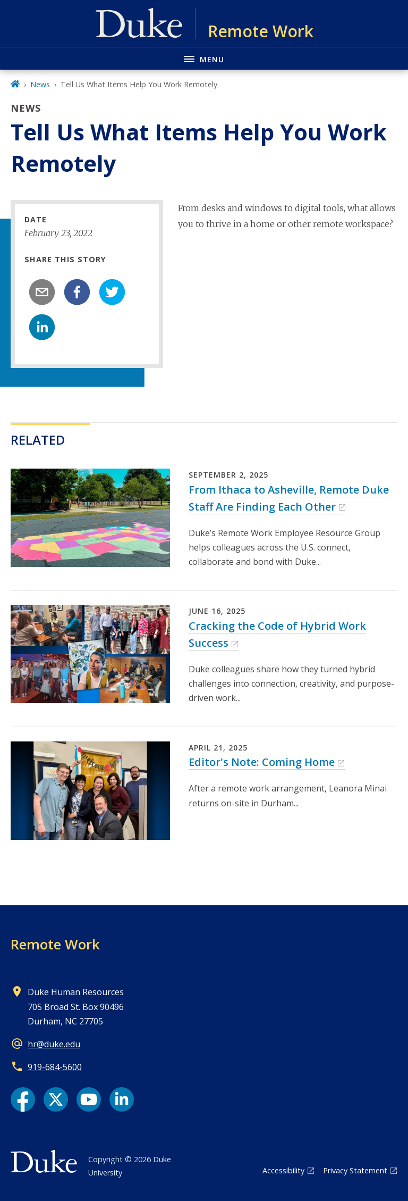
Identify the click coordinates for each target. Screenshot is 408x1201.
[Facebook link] (23, 1099)
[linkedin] (42, 327)
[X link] (56, 1099)
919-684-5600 (55, 1067)
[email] (42, 292)
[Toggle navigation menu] (204, 58)
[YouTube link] (88, 1099)
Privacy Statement (355, 1170)
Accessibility (283, 1170)
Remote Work (55, 944)
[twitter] (112, 292)
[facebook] (77, 292)
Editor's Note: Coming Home (262, 762)
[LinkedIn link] (121, 1099)
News (40, 84)
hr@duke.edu (54, 1044)
